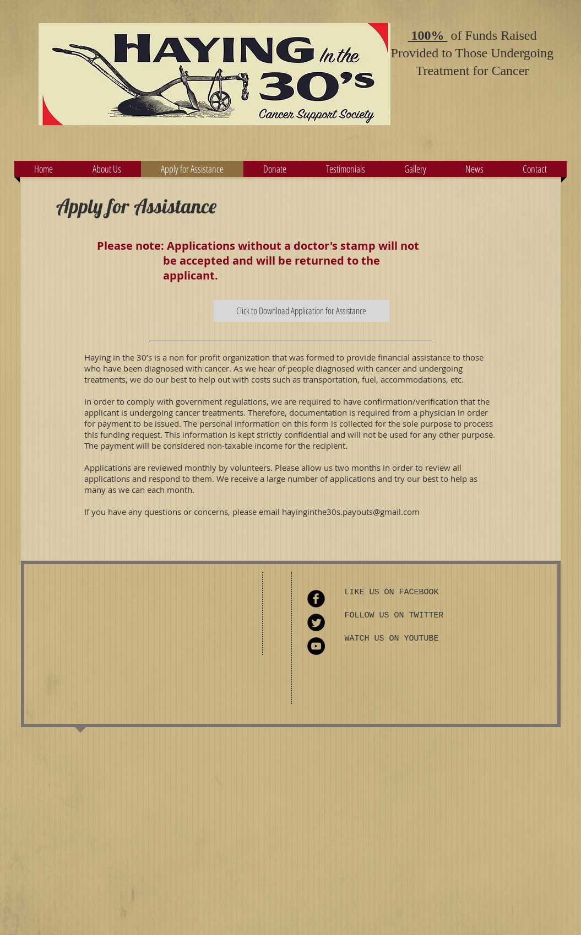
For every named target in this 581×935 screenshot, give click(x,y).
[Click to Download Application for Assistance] (301, 311)
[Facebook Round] (316, 599)
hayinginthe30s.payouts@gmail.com (351, 511)
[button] (274, 169)
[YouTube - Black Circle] (316, 646)
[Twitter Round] (316, 622)
